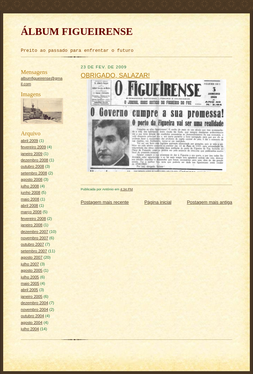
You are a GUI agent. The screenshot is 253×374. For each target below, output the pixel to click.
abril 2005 (29, 290)
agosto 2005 (32, 270)
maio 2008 (30, 199)
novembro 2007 (34, 238)
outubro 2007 (32, 244)
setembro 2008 (34, 173)
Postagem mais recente (105, 202)
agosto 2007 (32, 257)
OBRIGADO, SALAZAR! (115, 75)
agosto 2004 (32, 322)
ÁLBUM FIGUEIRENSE (77, 31)
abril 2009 (29, 141)
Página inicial (158, 202)
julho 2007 (30, 264)
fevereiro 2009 (33, 147)
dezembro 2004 (34, 303)
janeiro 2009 (32, 154)
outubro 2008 (32, 166)
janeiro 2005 (32, 296)
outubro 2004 (32, 316)
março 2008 (31, 212)
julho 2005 (30, 277)
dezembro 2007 (34, 231)
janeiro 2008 (32, 225)
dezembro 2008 (34, 160)
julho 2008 (30, 186)
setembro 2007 (34, 251)
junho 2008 (30, 192)
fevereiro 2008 (33, 218)
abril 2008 (29, 205)
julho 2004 (30, 329)
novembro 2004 (34, 309)
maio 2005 (30, 283)
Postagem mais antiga (209, 202)
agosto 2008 (32, 179)
